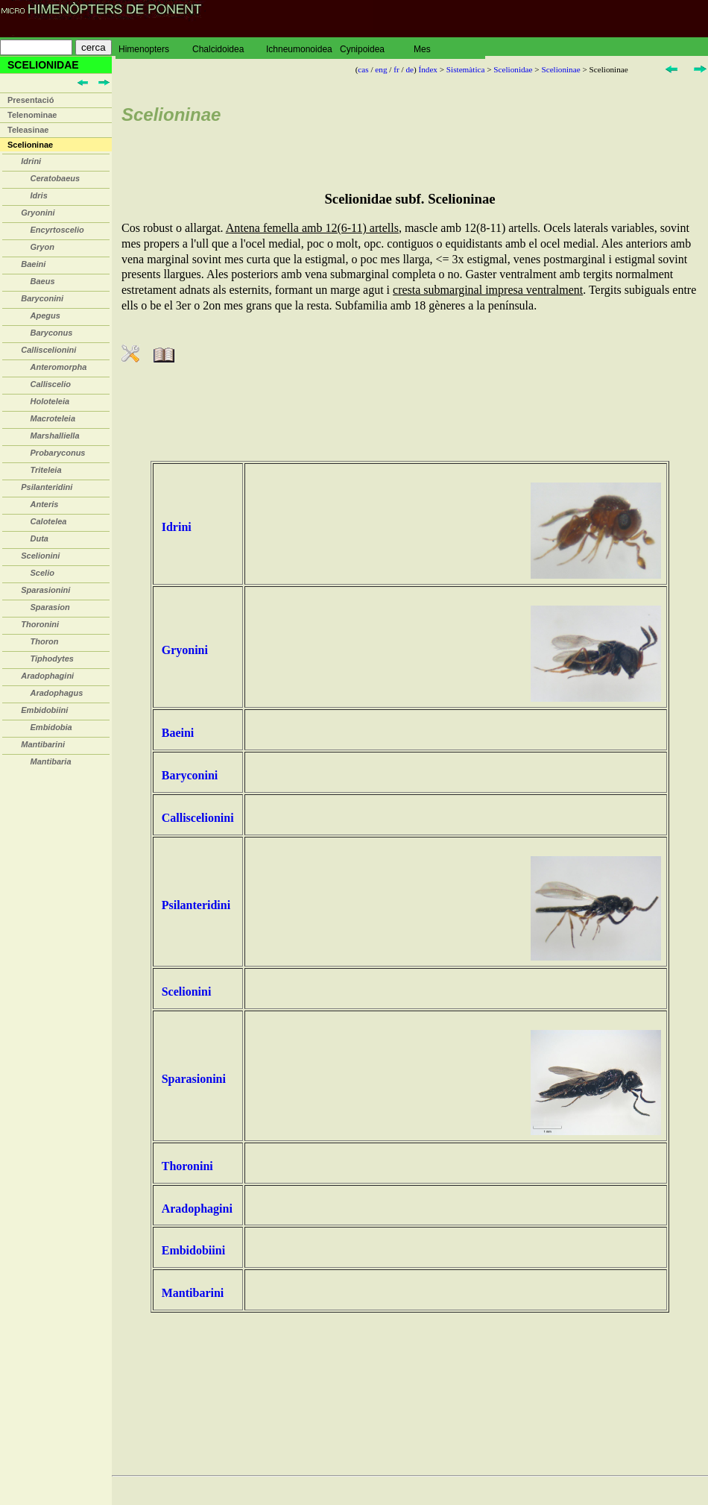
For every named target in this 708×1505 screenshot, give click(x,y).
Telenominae (32, 114)
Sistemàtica (465, 69)
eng (381, 69)
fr (396, 69)
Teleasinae (27, 129)
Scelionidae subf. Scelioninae (409, 199)
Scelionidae (512, 69)
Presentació (30, 99)
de (409, 69)
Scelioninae (30, 144)
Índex (427, 69)
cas (363, 69)
